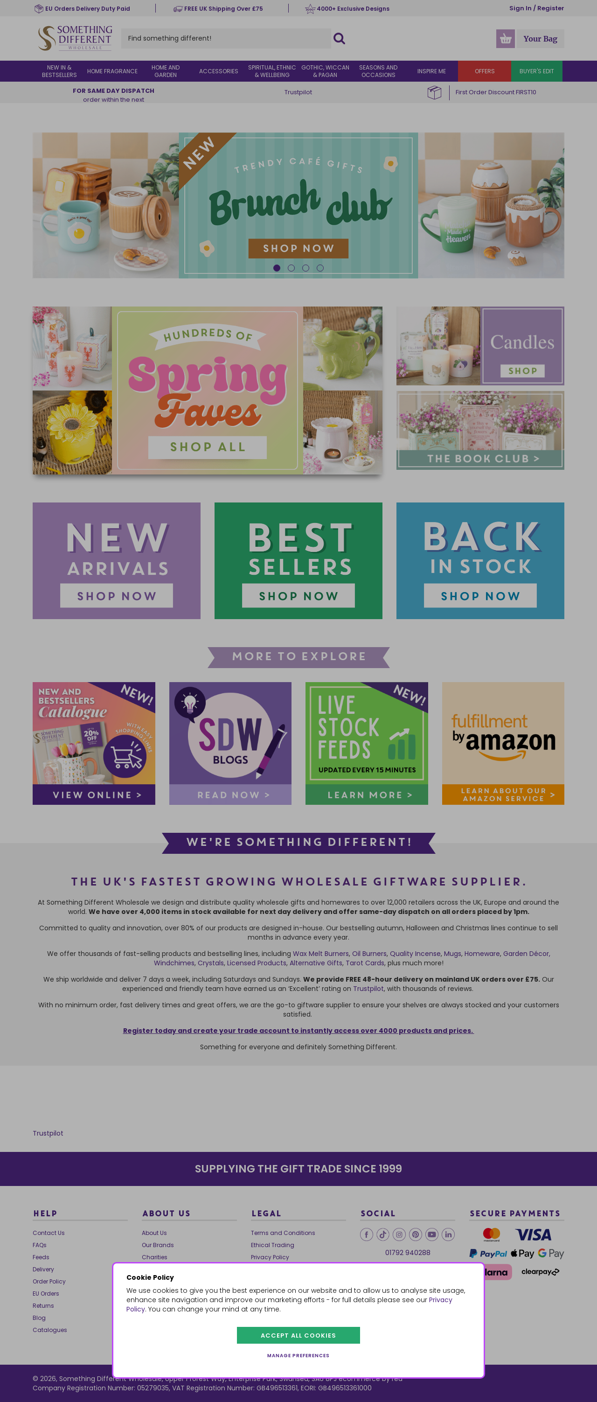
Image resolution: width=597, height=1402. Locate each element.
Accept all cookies (298, 1335)
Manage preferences (298, 1355)
